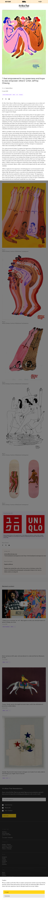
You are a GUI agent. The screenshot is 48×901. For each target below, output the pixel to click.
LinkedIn (4, 869)
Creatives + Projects (7, 855)
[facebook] (2, 99)
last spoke (37, 114)
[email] (9, 99)
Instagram (4, 866)
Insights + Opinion (6, 854)
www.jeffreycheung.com (10, 554)
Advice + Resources (7, 857)
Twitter (4, 872)
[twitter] (5, 99)
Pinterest (4, 873)
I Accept (7, 892)
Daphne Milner (9, 88)
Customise (7, 895)
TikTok (3, 868)
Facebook (4, 871)
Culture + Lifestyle (6, 858)
